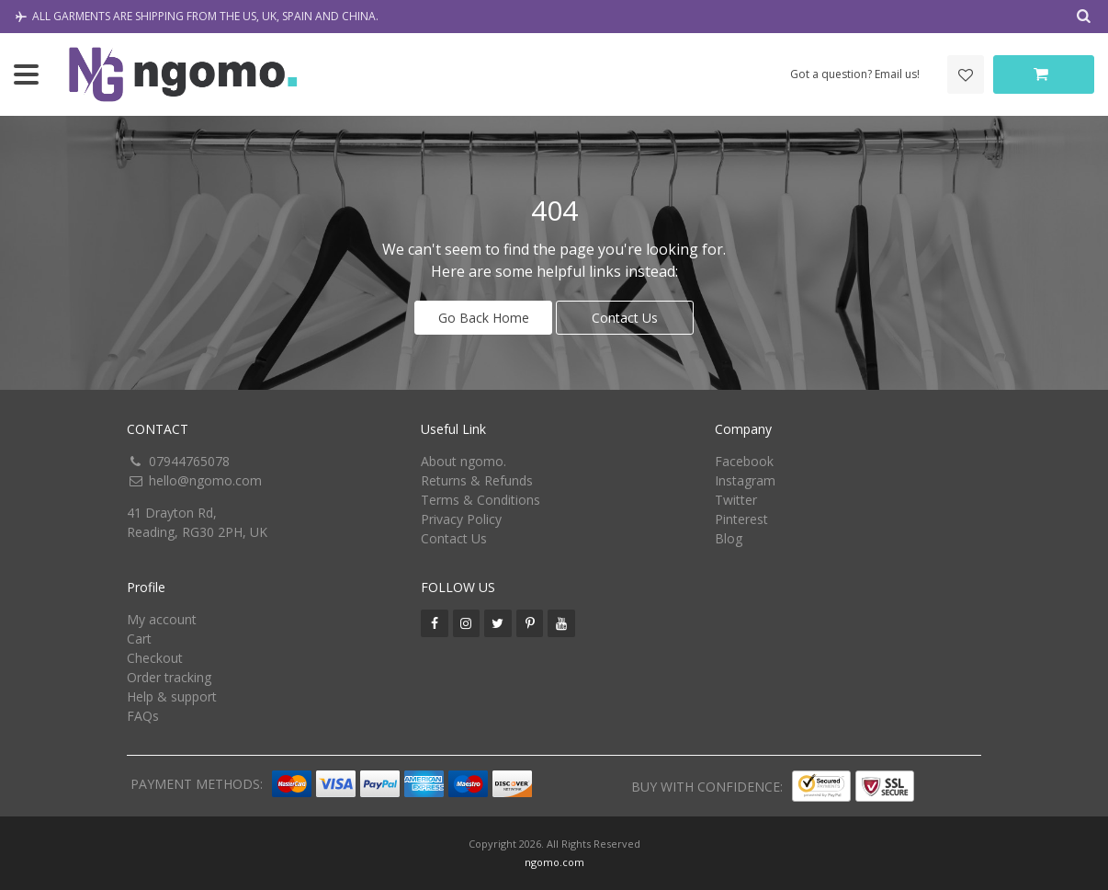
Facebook (744, 461)
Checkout (155, 658)
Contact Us (625, 317)
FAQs (143, 716)
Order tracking (169, 677)
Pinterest (741, 519)
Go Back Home (483, 317)
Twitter (736, 499)
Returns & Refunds (477, 480)
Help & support (172, 696)
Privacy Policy (461, 519)
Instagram (745, 480)
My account (162, 619)
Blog (728, 538)
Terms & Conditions (480, 499)
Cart (139, 638)
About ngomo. (463, 461)
